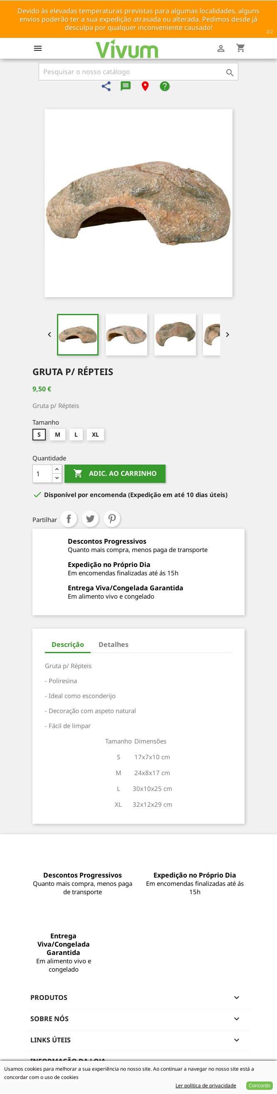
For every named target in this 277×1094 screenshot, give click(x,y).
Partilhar (68, 518)
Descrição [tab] (68, 644)
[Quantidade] (42, 474)
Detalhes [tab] (114, 644)
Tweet (90, 518)
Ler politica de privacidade (206, 1085)
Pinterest (112, 518)
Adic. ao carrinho (115, 473)
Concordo (259, 1086)
